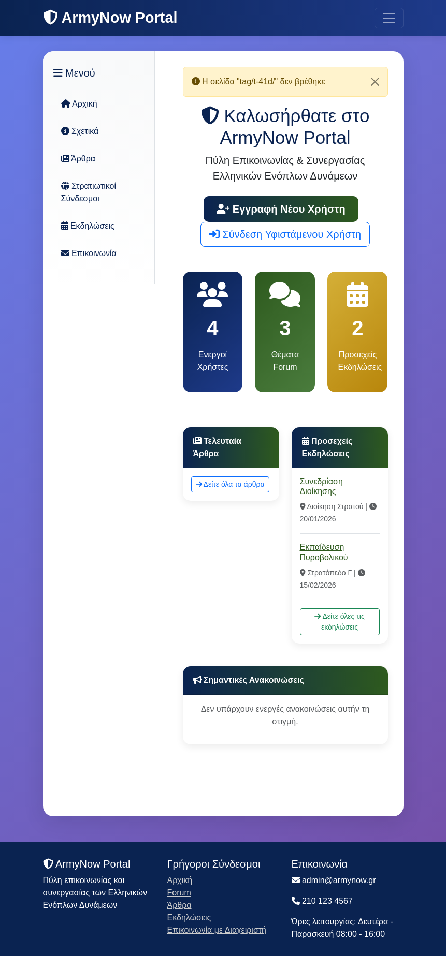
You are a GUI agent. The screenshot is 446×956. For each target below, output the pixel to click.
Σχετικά (80, 131)
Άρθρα (78, 158)
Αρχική (79, 103)
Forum (179, 892)
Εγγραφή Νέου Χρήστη (281, 209)
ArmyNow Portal (110, 17)
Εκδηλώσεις (87, 225)
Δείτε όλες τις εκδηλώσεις (339, 621)
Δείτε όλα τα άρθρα (230, 484)
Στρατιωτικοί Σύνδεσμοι (89, 192)
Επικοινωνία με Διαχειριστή (217, 929)
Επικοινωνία (89, 253)
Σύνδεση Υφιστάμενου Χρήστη (285, 234)
